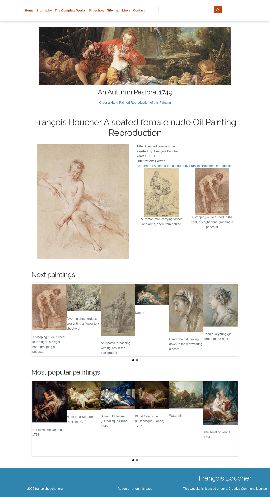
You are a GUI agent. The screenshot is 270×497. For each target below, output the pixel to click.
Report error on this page (135, 488)
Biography (44, 10)
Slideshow (96, 10)
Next (233, 320)
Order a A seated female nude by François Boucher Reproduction (188, 165)
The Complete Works (70, 10)
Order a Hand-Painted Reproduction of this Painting (135, 102)
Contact (139, 10)
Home (29, 10)
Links (126, 10)
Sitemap (113, 10)
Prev (37, 320)
